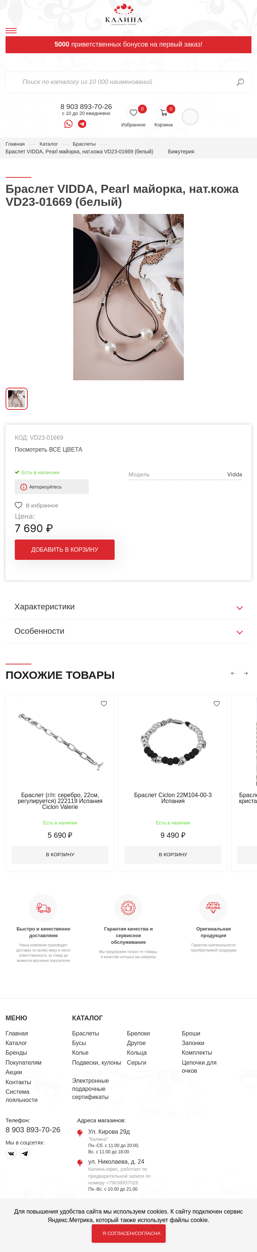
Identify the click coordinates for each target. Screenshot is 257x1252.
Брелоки (138, 1034)
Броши (191, 1034)
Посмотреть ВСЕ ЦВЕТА (48, 450)
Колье (80, 1053)
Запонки (193, 1044)
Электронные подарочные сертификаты (90, 1089)
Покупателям (23, 1063)
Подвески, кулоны (96, 1063)
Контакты (18, 1083)
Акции (14, 1073)
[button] (233, 673)
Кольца (137, 1053)
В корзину (61, 855)
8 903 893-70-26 (86, 106)
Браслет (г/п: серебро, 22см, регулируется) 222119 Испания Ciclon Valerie (60, 801)
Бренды (16, 1053)
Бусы (79, 1044)
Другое (136, 1044)
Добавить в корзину (64, 550)
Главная (15, 144)
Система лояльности (22, 1096)
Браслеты (85, 144)
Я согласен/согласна (131, 1233)
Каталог (49, 144)
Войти (190, 116)
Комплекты (197, 1053)
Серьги (136, 1063)
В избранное (42, 505)
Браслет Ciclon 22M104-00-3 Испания (175, 798)
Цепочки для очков (199, 1067)
